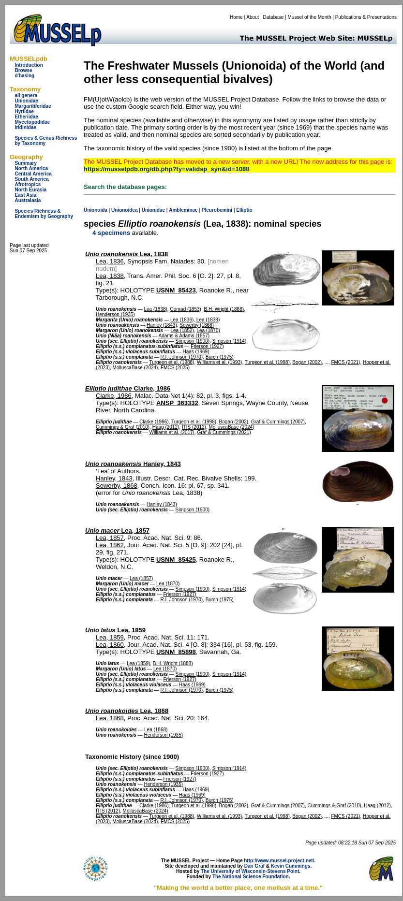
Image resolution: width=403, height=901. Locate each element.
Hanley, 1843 (133, 463)
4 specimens (111, 232)
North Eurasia (30, 189)
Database (273, 17)
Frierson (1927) (207, 346)
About (252, 17)
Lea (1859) (138, 663)
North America (31, 168)
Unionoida (95, 210)
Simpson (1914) (229, 341)
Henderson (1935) (115, 314)
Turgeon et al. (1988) (171, 362)
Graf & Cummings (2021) (224, 432)
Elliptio (244, 210)
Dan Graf (254, 866)
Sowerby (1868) (196, 325)
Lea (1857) (141, 578)
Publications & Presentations (366, 17)
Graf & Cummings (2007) (278, 421)
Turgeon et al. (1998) (267, 362)
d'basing (24, 75)
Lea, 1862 (110, 545)
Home (236, 17)
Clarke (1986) (154, 421)
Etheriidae (26, 116)
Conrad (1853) (185, 309)
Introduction (29, 65)
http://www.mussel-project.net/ (279, 860)
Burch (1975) (220, 357)
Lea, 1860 (110, 644)
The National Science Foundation (250, 876)
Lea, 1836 (110, 261)
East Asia (25, 195)
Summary (26, 163)
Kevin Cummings (291, 866)
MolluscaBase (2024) (135, 367)
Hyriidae (24, 111)
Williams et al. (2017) (171, 432)
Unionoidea (124, 210)
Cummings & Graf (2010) (122, 427)
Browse (23, 70)
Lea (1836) (182, 319)
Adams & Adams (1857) (183, 335)
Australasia (28, 200)
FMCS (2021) (345, 362)
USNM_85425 (176, 559)
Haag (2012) (165, 427)
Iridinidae (25, 127)
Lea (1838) (155, 309)
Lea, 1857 (117, 530)
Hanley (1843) (162, 325)
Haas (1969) (195, 351)
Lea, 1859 (115, 630)
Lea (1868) (155, 729)
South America (31, 179)
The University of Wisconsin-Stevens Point (250, 871)
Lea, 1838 (126, 254)
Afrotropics (28, 184)
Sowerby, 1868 (116, 485)
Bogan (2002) (307, 362)
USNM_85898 (176, 651)
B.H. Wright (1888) (224, 309)
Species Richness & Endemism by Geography (44, 213)
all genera (26, 95)
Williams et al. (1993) (219, 362)
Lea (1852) (182, 330)
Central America (33, 173)
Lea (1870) (208, 330)
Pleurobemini (217, 210)
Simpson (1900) (192, 341)
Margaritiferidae (33, 106)
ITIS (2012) (194, 427)
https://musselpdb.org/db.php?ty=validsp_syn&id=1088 (166, 169)
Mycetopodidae (32, 122)
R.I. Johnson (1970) (181, 357)
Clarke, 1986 (127, 388)
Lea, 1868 (126, 710)
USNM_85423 (176, 290)
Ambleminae (183, 210)
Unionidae (26, 100)
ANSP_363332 (177, 403)
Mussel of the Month (309, 17)
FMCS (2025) (175, 367)
